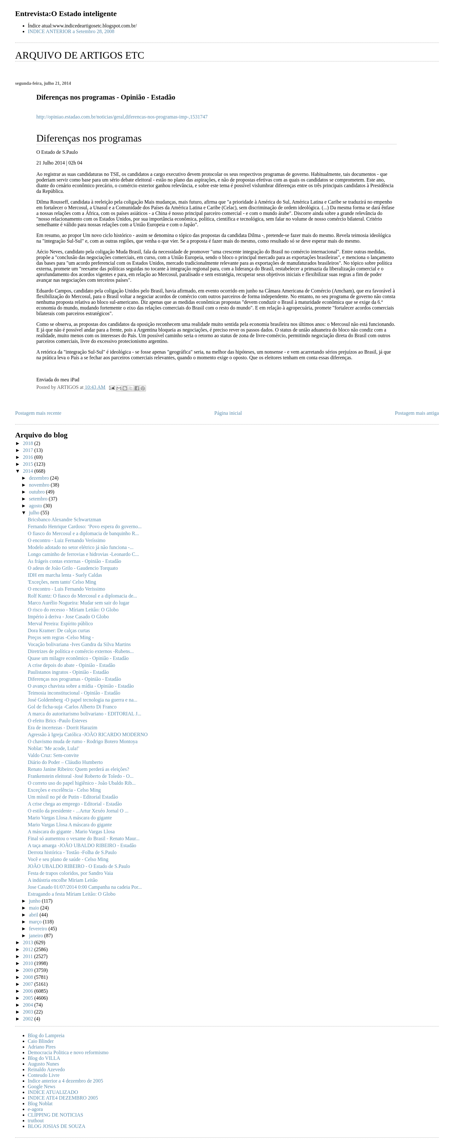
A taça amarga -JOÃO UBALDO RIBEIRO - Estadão (82, 845)
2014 (28, 471)
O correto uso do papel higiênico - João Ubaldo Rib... (82, 783)
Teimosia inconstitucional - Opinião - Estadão (74, 693)
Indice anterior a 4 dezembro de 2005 (65, 1080)
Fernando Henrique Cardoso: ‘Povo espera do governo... (85, 526)
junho (35, 901)
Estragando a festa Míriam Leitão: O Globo (71, 894)
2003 (28, 1011)
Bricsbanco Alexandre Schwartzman (64, 519)
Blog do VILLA (44, 1058)
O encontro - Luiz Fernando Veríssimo (66, 540)
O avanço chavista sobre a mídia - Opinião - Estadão (81, 686)
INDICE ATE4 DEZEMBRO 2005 (63, 1098)
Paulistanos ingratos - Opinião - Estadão (68, 672)
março (36, 921)
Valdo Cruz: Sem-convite (53, 755)
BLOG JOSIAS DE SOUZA (56, 1126)
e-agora (35, 1109)
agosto (36, 505)
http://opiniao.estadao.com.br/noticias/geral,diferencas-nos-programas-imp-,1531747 (121, 116)
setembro (39, 498)
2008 (28, 977)
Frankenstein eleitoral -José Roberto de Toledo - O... (80, 776)
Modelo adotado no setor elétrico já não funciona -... (80, 547)
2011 (28, 956)
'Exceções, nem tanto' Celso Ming (62, 582)
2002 (28, 1018)
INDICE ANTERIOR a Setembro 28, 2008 (71, 31)
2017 (28, 450)
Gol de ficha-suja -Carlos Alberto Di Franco (72, 706)
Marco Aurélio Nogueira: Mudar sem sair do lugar (78, 602)
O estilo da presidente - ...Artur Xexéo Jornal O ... (78, 810)
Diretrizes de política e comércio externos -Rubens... (81, 651)
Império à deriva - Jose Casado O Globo (68, 616)
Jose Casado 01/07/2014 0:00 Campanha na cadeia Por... (85, 887)
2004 (28, 1005)
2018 (28, 443)
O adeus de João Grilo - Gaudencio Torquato (73, 568)
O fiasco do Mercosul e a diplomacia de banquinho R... (83, 533)
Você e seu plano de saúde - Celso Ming (68, 859)
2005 (28, 998)
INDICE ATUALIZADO (53, 1092)
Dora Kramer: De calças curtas (59, 630)
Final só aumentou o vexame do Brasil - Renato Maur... (84, 838)
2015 (28, 464)
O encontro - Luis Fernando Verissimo (66, 589)
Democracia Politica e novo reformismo (68, 1052)
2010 (28, 963)
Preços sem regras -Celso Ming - (61, 637)
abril (34, 914)
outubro (37, 491)
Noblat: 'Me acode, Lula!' (53, 748)
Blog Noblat (40, 1103)
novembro (40, 485)
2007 (28, 984)
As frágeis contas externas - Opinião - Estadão (74, 561)
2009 (28, 970)
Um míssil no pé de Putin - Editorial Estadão (73, 797)
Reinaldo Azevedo (46, 1069)
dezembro (39, 478)
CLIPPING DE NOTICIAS (55, 1115)
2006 (28, 991)
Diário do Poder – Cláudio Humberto (65, 762)
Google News (41, 1086)
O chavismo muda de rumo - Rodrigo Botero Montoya (82, 741)
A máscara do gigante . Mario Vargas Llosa (71, 831)
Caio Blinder (41, 1041)
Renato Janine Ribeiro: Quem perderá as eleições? (78, 769)
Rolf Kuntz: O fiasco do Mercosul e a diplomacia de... (82, 595)
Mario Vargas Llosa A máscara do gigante (70, 817)
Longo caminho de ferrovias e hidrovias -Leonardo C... (83, 554)
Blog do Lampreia (46, 1035)
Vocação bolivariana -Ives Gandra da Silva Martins (79, 644)
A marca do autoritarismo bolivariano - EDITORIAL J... (84, 713)
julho (35, 512)
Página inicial (228, 413)
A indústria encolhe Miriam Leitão (62, 880)
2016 (28, 457)
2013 (28, 942)
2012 (28, 949)
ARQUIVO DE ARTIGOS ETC (79, 55)
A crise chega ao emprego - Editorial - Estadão (75, 803)
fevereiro (39, 928)
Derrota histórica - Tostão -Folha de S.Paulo (72, 852)
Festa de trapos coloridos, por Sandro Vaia (70, 873)
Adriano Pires (41, 1046)
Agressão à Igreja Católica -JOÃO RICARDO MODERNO (88, 734)
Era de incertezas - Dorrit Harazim (62, 727)
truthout (36, 1120)
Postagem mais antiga (417, 413)
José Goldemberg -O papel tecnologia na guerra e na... (82, 699)
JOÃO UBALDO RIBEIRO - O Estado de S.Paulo (79, 866)
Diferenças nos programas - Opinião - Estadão (74, 679)
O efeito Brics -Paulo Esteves (57, 720)
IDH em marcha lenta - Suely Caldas (65, 575)
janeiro (36, 935)
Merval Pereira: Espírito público (60, 623)
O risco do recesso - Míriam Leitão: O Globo (73, 609)
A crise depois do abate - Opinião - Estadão (71, 665)
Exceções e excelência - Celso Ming (64, 790)
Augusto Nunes (43, 1063)
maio (34, 907)
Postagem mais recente (38, 413)
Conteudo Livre (44, 1075)
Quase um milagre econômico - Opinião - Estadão (78, 658)
